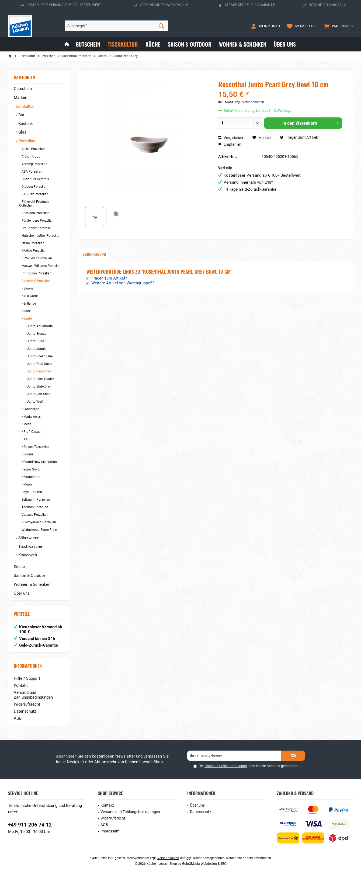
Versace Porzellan (34, 515)
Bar (20, 115)
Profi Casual (32, 432)
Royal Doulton (31, 492)
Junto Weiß (35, 401)
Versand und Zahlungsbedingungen (33, 695)
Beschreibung (94, 254)
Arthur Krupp (30, 156)
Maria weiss (32, 417)
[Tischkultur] (123, 44)
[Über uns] (285, 44)
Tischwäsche (29, 546)
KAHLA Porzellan (34, 251)
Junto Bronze (36, 334)
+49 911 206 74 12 (30, 825)
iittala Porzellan (32, 243)
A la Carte (30, 296)
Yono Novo (31, 469)
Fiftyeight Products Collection (34, 203)
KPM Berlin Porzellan (36, 258)
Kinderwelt (27, 555)
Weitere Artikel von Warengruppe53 (120, 283)
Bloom (28, 288)
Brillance (29, 303)
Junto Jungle (36, 349)
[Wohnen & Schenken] (242, 44)
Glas (21, 132)
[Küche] (153, 44)
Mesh (27, 424)
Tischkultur (24, 106)
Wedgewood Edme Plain (39, 530)
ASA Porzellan (31, 171)
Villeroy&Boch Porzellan (38, 522)
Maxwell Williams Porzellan (41, 266)
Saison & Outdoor (29, 575)
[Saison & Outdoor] (189, 44)
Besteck (25, 123)
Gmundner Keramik (35, 228)
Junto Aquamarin (39, 326)
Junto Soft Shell (38, 394)
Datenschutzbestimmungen (225, 766)
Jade (27, 311)
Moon (27, 484)
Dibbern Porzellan (34, 187)
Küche (19, 566)
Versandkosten (168, 858)
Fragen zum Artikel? (299, 137)
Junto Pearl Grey (38, 371)
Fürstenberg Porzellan (37, 220)
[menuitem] (337, 25)
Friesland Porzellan (35, 213)
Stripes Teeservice (36, 447)
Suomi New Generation (40, 462)
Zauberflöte (31, 477)
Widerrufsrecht (27, 704)
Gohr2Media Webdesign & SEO (204, 864)
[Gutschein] (88, 44)
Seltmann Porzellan (35, 499)
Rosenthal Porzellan (35, 281)
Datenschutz (25, 711)
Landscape (31, 409)
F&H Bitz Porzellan (34, 194)
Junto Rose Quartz (40, 379)
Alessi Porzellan (33, 149)
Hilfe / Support (27, 678)
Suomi (28, 454)
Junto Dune (35, 341)
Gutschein (23, 88)
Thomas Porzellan (34, 507)
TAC (26, 439)
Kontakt (21, 685)
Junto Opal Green (39, 364)
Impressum (109, 831)
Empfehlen (229, 144)
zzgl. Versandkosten (249, 102)
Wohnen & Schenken (32, 584)
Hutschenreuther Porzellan (40, 236)
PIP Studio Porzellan (36, 273)
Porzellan (26, 140)
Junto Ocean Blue (39, 356)
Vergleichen (230, 137)
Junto (27, 318)
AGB (18, 718)
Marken (20, 97)
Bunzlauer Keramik (35, 179)
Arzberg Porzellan (34, 164)
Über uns (22, 593)
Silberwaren (28, 537)
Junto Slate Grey (38, 386)
